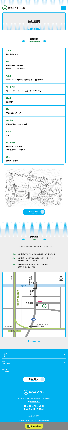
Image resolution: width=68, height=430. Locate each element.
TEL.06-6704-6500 (34, 406)
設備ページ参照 (12, 160)
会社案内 (5, 369)
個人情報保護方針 (34, 416)
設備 (4, 362)
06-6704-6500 (16, 91)
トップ (4, 354)
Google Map (35, 341)
